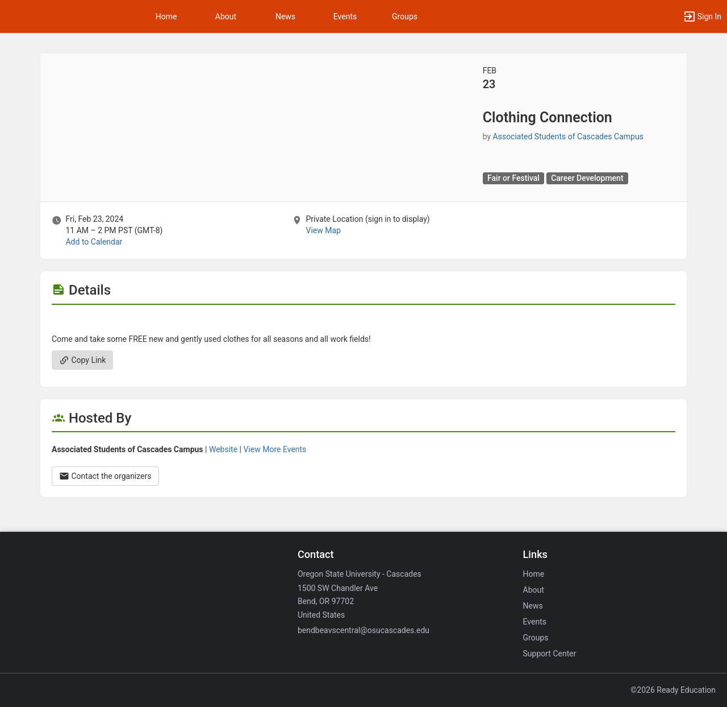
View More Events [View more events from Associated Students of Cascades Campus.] (274, 449)
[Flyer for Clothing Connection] (363, 321)
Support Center (549, 653)
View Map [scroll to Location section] (323, 230)
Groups (404, 16)
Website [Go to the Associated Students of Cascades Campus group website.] (223, 449)
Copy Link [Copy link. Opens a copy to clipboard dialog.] (82, 360)
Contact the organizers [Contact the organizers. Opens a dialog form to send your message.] (105, 476)
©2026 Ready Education (673, 689)
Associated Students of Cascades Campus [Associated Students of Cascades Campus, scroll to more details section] (568, 136)
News (285, 16)
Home (534, 573)
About (225, 16)
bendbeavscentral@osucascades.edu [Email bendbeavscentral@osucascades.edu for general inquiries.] (363, 630)
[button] (702, 16)
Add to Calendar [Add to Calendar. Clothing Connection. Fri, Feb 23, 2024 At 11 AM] (93, 241)
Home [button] (166, 16)
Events (345, 16)
